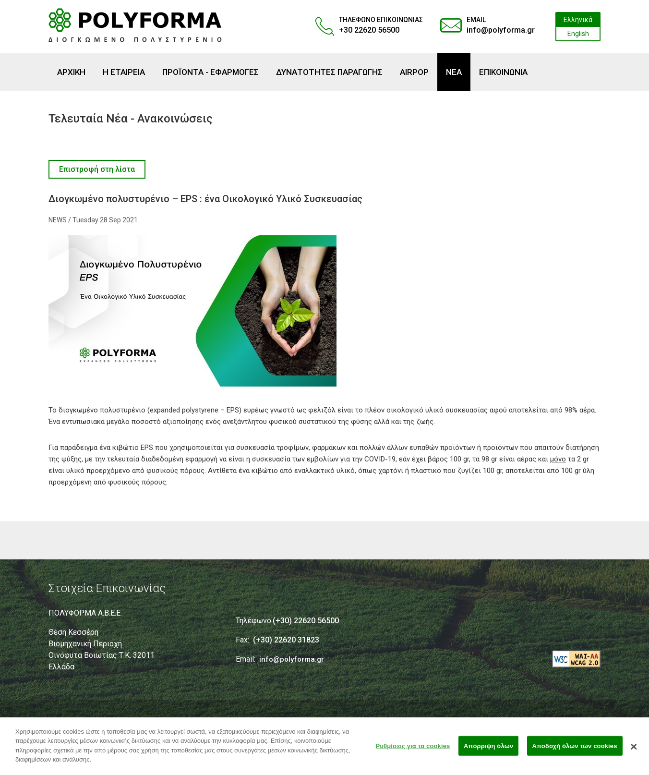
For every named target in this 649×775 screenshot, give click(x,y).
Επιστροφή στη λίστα (97, 169)
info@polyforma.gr (501, 30)
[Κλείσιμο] (634, 751)
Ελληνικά (578, 20)
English (578, 33)
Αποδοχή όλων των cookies (574, 750)
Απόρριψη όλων (488, 750)
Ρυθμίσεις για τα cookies (413, 750)
